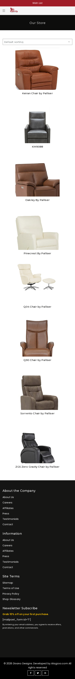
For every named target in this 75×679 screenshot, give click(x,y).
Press (6, 513)
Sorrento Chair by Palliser (37, 413)
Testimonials (11, 519)
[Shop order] (37, 42)
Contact (8, 524)
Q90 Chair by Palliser (37, 360)
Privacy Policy (11, 593)
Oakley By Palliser (37, 200)
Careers (7, 502)
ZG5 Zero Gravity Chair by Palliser (37, 466)
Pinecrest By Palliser (37, 253)
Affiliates (8, 508)
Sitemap (8, 582)
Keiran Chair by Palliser (37, 93)
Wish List (37, 3)
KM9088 (37, 146)
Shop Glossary (11, 599)
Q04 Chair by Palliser (37, 306)
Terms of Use (11, 588)
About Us (8, 497)
